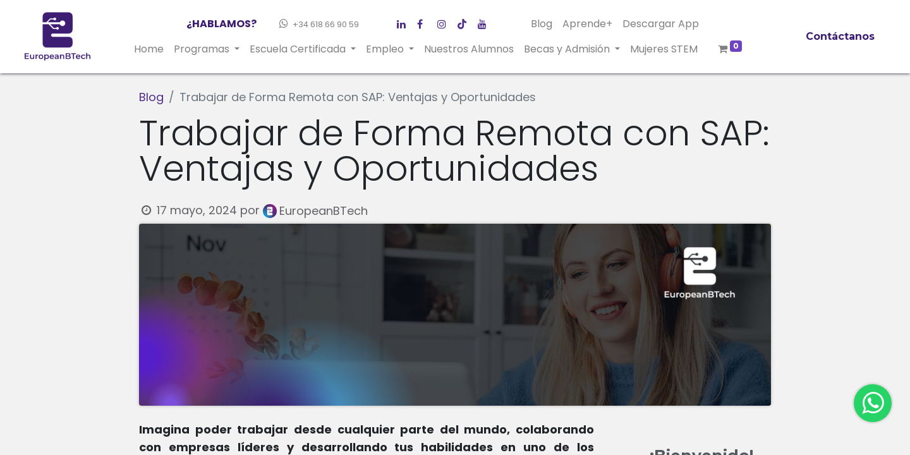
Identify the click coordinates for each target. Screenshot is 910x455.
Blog (151, 97)
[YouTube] (485, 21)
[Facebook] (404, 21)
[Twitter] (425, 21)
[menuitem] (149, 49)
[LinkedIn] (445, 21)
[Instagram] (465, 21)
